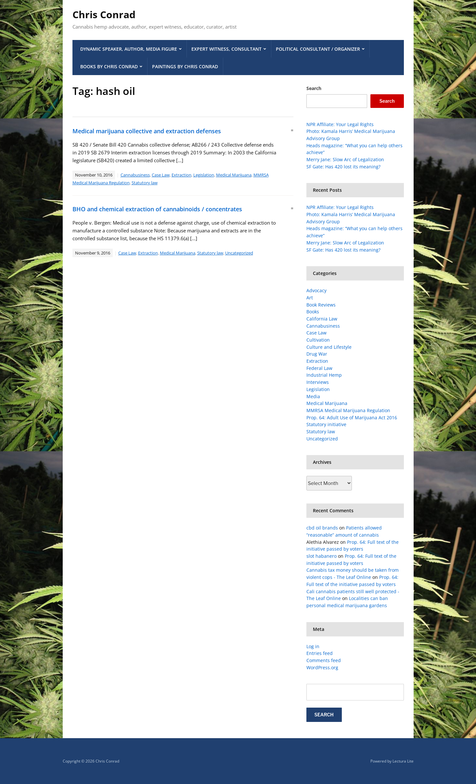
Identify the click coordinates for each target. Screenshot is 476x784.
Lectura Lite (403, 761)
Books (312, 311)
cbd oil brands (322, 528)
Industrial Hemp (324, 375)
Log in (312, 646)
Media (313, 396)
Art (309, 297)
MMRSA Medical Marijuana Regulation (348, 410)
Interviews (317, 382)
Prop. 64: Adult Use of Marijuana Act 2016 (351, 417)
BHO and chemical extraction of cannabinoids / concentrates (157, 209)
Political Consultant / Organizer (318, 49)
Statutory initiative (326, 424)
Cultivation (318, 340)
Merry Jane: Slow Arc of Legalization (345, 159)
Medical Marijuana (233, 175)
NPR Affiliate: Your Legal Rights (340, 124)
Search (313, 88)
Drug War (316, 354)
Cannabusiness (135, 175)
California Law (321, 319)
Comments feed (323, 660)
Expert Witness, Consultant (226, 49)
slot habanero (321, 556)
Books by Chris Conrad (109, 66)
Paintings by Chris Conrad (185, 66)
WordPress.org (322, 667)
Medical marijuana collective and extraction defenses (146, 131)
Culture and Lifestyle (329, 347)
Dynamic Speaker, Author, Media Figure (128, 49)
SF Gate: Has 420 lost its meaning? (343, 166)
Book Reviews (321, 305)
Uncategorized (239, 253)
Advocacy (316, 290)
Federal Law (319, 368)
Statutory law (145, 183)
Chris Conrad (103, 14)
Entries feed (319, 653)
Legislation (203, 175)
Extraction (181, 175)
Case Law (161, 175)
